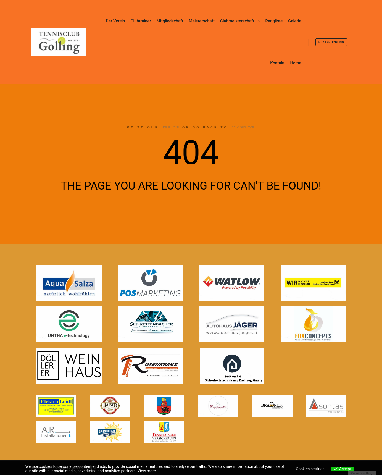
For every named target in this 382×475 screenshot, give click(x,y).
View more (147, 471)
